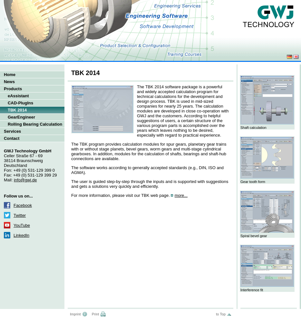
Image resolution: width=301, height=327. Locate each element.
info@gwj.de (25, 180)
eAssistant (18, 95)
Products (13, 88)
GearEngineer (21, 117)
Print (95, 314)
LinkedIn (21, 235)
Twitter (20, 215)
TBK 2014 (17, 110)
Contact (11, 138)
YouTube (22, 225)
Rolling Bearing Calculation (35, 124)
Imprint (75, 314)
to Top (221, 314)
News (9, 81)
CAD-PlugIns (20, 103)
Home (9, 74)
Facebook (23, 205)
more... (181, 195)
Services (12, 131)
